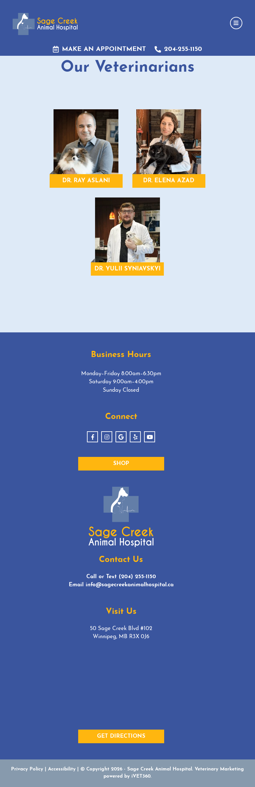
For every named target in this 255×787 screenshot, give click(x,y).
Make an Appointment (99, 49)
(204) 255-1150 (137, 576)
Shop (121, 463)
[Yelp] (135, 436)
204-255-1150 (178, 49)
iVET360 (141, 776)
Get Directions (121, 736)
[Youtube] (149, 436)
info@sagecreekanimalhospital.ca (130, 585)
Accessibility (62, 769)
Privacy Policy (27, 769)
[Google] (121, 436)
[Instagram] (106, 436)
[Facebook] (92, 436)
